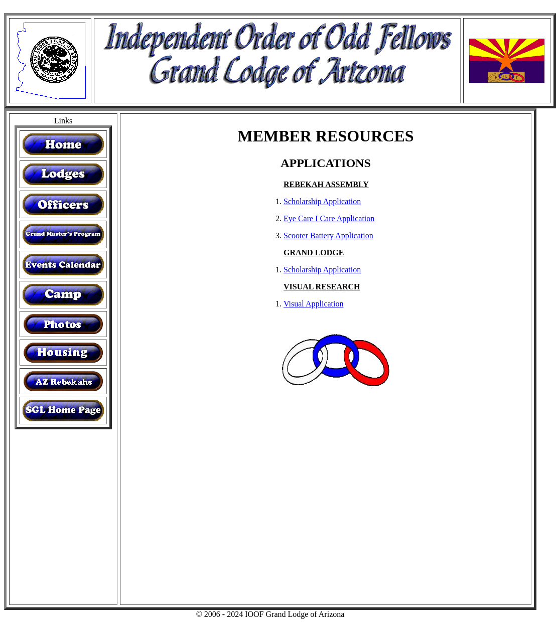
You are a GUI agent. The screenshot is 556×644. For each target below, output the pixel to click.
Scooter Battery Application (328, 235)
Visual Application (313, 303)
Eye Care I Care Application (329, 218)
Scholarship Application (322, 201)
